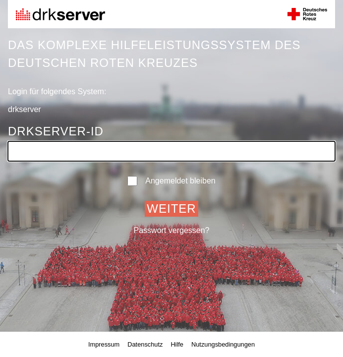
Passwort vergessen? (172, 230)
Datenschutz (145, 344)
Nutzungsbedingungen (223, 344)
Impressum (103, 344)
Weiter (171, 208)
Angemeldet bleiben (171, 181)
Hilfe (177, 344)
